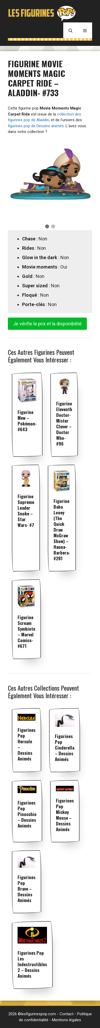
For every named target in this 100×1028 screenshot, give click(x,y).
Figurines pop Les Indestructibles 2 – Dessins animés (32, 964)
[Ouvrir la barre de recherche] (70, 30)
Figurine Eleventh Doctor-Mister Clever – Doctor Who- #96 (64, 423)
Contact (66, 1014)
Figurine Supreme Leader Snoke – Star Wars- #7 (26, 510)
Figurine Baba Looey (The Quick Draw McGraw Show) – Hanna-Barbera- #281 (62, 530)
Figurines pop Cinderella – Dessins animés (64, 747)
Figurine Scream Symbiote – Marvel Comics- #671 (26, 631)
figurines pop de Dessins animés (36, 126)
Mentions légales (66, 1020)
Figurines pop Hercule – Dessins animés (26, 744)
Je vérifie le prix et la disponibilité (47, 323)
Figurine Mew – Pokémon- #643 (27, 421)
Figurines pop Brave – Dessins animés (26, 888)
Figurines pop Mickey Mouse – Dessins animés (65, 814)
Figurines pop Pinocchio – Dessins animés (27, 814)
